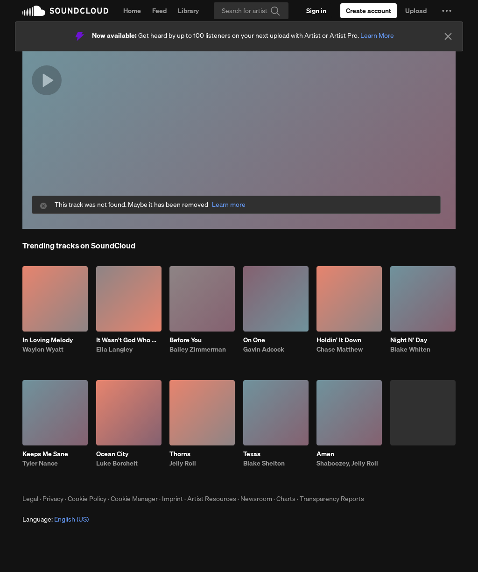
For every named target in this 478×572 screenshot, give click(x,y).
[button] (447, 10)
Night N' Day (408, 340)
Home (132, 11)
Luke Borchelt (117, 463)
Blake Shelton (264, 463)
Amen (325, 454)
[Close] (448, 36)
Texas (251, 454)
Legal (30, 499)
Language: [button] (55, 519)
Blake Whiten (410, 349)
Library (188, 11)
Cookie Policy (87, 499)
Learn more (229, 205)
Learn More (377, 35)
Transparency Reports (332, 499)
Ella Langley (114, 349)
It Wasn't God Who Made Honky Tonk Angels (129, 340)
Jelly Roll (182, 463)
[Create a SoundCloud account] (368, 10)
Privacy (52, 499)
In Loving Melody (47, 340)
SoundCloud (65, 11)
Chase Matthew (339, 349)
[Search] (251, 10)
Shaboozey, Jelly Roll (347, 463)
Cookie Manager (134, 499)
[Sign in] (316, 10)
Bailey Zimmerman (197, 349)
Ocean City (112, 454)
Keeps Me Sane (45, 454)
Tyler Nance (40, 463)
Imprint (172, 499)
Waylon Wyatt (42, 349)
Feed (159, 11)
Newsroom (256, 499)
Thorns (179, 454)
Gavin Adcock (263, 349)
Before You (185, 340)
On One (254, 340)
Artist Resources (211, 499)
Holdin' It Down (338, 340)
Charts (285, 499)
